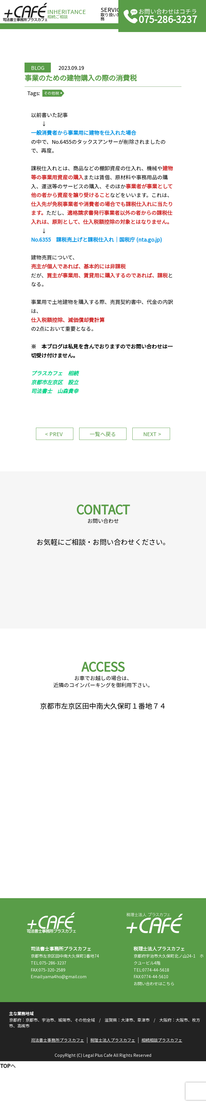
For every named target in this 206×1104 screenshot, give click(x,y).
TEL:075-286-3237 (53, 1009)
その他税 (56, 99)
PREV (53, 452)
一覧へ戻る (100, 455)
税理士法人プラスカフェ (154, 961)
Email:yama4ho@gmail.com (63, 1022)
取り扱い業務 (112, 12)
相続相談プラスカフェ (162, 1082)
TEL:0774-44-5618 (156, 1009)
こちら (173, 1022)
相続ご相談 (66, 12)
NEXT (152, 452)
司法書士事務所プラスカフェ (25, 12)
